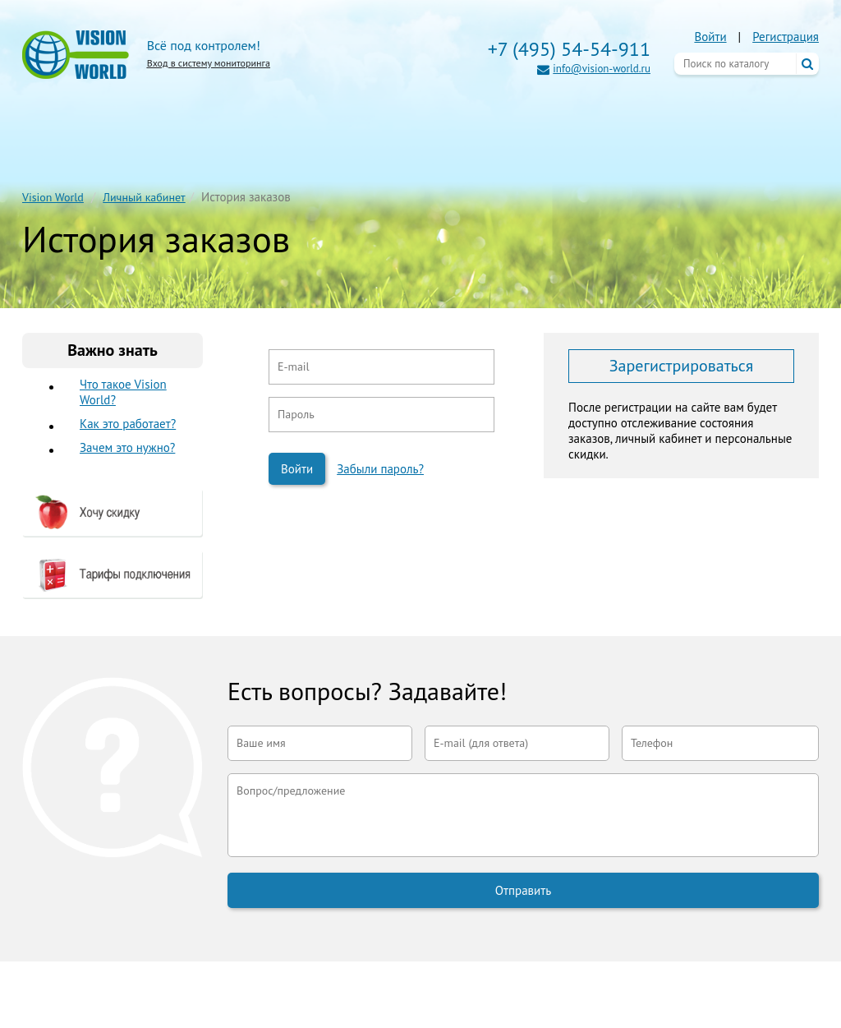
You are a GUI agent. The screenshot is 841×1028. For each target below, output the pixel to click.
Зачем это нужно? (127, 447)
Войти (710, 36)
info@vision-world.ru (601, 69)
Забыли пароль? (380, 469)
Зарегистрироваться (681, 365)
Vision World (53, 197)
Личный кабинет (144, 197)
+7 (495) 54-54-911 (569, 49)
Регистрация (785, 36)
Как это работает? (128, 423)
